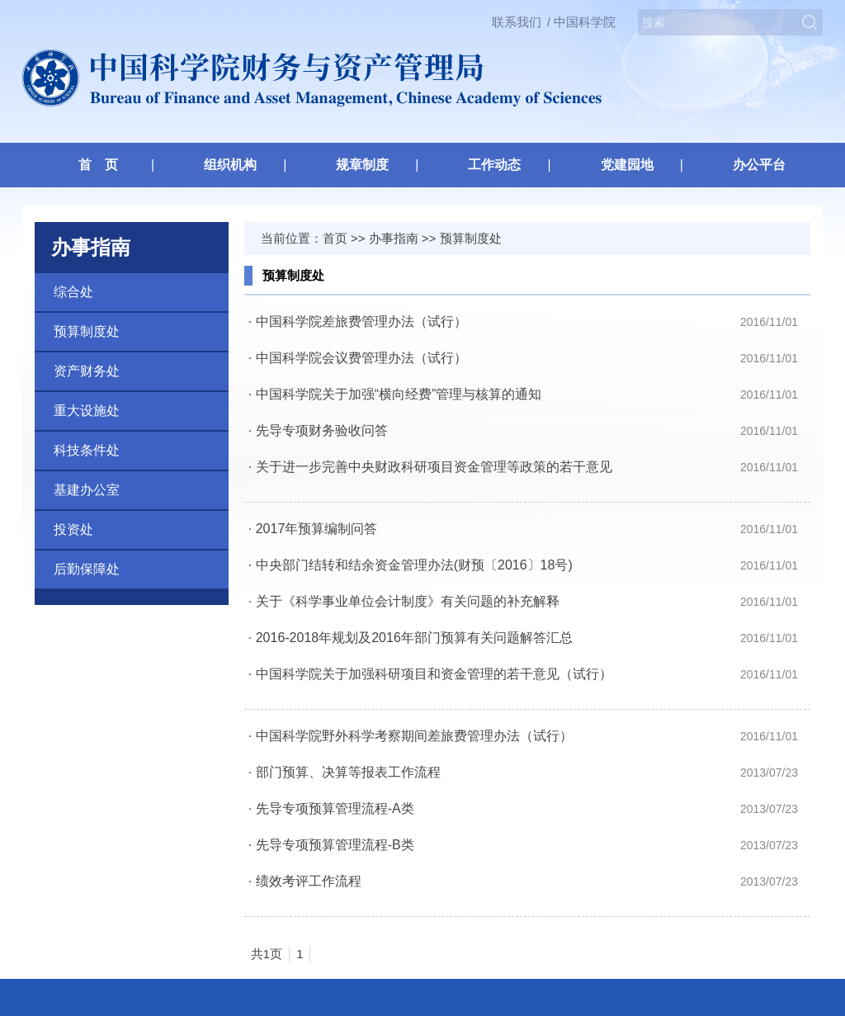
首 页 (98, 165)
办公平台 (759, 165)
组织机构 (230, 165)
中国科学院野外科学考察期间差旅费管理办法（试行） (414, 736)
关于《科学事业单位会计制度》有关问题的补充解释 (407, 601)
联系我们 (516, 22)
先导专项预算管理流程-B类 (335, 845)
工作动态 (494, 165)
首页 (335, 238)
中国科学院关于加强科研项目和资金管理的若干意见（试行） (434, 674)
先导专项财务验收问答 (322, 430)
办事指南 (393, 238)
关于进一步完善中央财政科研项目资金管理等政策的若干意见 (434, 467)
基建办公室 (87, 490)
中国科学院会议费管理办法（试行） (361, 358)
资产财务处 (87, 371)
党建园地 (627, 165)
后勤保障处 (87, 569)
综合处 (73, 292)
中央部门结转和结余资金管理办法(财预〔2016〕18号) (414, 565)
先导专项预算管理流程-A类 (335, 808)
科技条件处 (87, 450)
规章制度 (362, 165)
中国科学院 (585, 22)
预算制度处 (87, 331)
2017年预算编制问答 (317, 529)
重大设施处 (87, 411)
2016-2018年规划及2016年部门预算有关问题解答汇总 (414, 638)
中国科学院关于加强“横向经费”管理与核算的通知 (399, 394)
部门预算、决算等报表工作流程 (348, 772)
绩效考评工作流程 (308, 881)
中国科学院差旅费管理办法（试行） (361, 321)
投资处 (73, 529)
